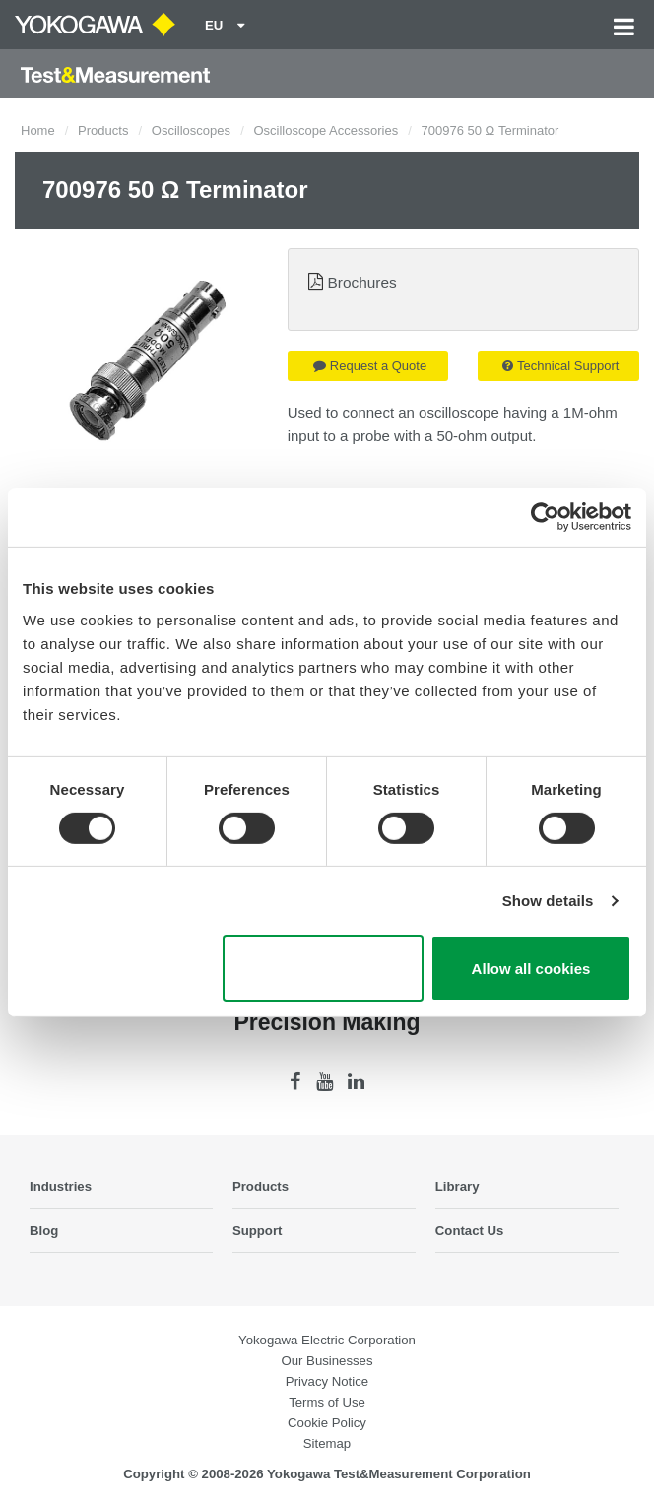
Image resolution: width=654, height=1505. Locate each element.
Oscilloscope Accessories (325, 130)
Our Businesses (326, 1360)
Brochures (362, 282)
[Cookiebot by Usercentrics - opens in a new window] (545, 517)
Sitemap (327, 1443)
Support (257, 1230)
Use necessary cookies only (322, 968)
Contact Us (469, 1230)
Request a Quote (369, 366)
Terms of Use (327, 1402)
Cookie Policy (327, 1422)
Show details (548, 900)
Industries (61, 1186)
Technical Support (560, 366)
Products (103, 130)
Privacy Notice (327, 1381)
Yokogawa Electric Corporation (327, 1340)
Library (457, 1186)
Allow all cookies (531, 968)
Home (38, 130)
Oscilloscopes (191, 130)
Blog (44, 1230)
